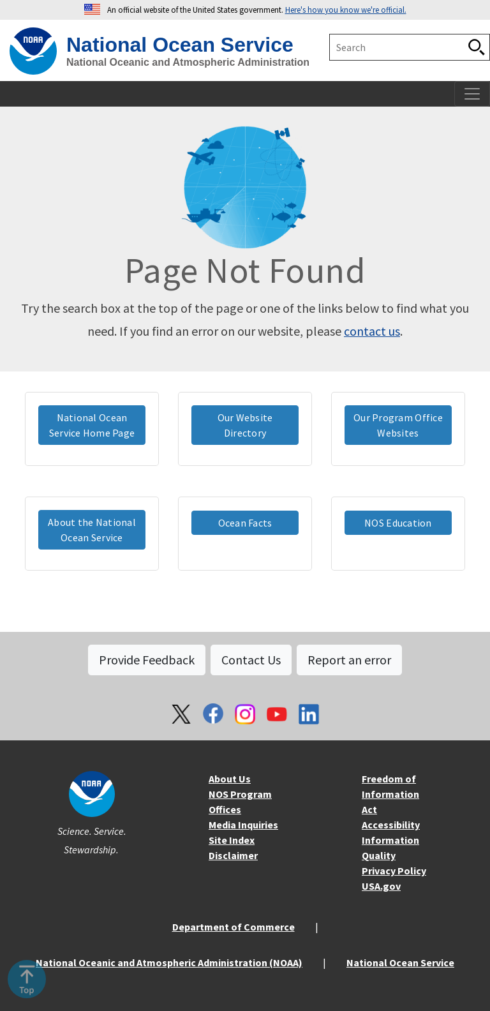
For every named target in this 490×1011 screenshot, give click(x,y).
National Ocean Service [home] (179, 44)
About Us (230, 778)
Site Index (232, 840)
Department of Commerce (233, 926)
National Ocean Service (400, 962)
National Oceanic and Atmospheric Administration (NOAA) (169, 962)
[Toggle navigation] (472, 94)
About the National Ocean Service (92, 530)
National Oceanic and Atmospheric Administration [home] (187, 62)
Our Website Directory (245, 425)
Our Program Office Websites (398, 425)
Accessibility (391, 824)
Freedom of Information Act (390, 794)
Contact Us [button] (251, 660)
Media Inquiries (243, 824)
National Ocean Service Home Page (92, 425)
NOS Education (398, 522)
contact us (372, 331)
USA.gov (381, 886)
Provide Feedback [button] (147, 660)
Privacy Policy (394, 870)
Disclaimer (233, 855)
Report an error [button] (349, 660)
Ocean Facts (245, 522)
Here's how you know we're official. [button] (345, 9)
